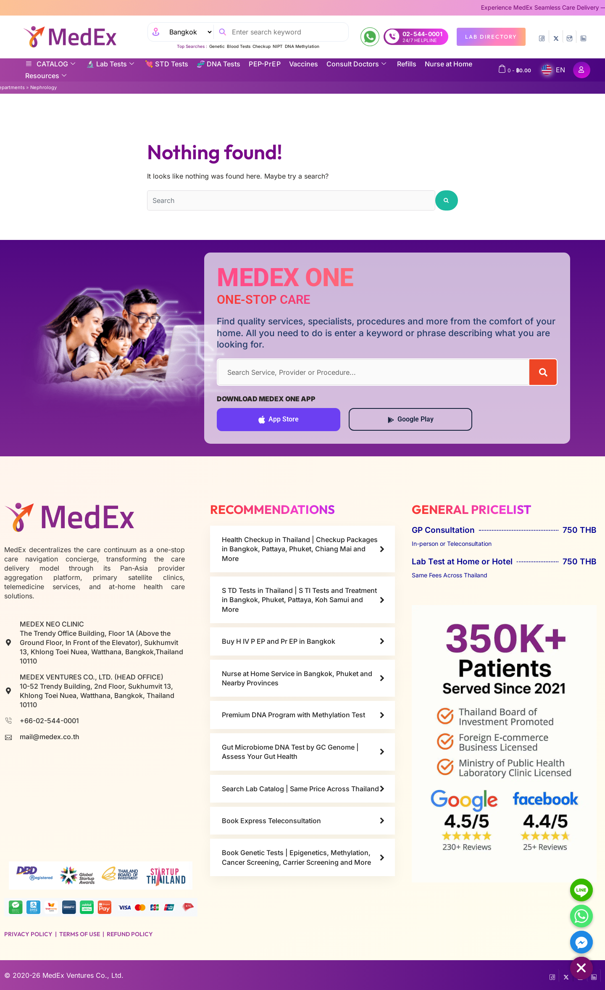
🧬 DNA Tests (218, 64)
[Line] (581, 890)
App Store (278, 419)
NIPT (278, 46)
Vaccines (303, 64)
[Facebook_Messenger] (581, 942)
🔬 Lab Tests (110, 63)
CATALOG (50, 63)
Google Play (411, 419)
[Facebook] (542, 36)
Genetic (217, 46)
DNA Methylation (302, 46)
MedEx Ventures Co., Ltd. (83, 975)
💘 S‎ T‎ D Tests (166, 64)
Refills (406, 64)
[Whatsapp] (581, 916)
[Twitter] (556, 36)
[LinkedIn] (583, 36)
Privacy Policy (28, 934)
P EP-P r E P (265, 64)
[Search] (543, 372)
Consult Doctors (356, 63)
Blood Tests (238, 46)
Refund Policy (130, 934)
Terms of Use (79, 934)
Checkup (262, 46)
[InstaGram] (569, 36)
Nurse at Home (448, 64)
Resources (45, 75)
